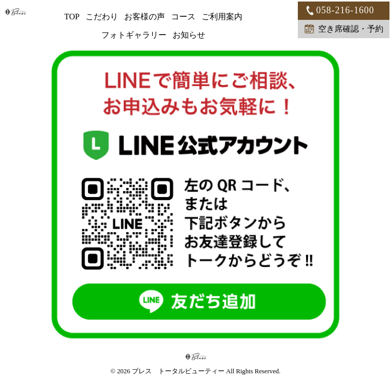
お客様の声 (144, 16)
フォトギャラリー (133, 35)
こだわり (102, 16)
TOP (71, 16)
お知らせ (189, 35)
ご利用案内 (222, 16)
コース (183, 16)
